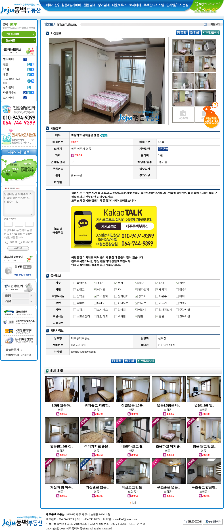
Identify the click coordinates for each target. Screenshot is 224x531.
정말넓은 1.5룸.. (132, 405)
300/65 (168, 413)
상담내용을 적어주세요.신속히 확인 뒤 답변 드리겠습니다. (17, 204)
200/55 (61, 413)
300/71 (133, 413)
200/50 (97, 413)
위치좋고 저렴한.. (97, 405)
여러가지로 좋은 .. (97, 446)
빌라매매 (8, 59)
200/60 (133, 495)
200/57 (61, 454)
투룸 (5, 74)
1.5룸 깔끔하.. (61, 405)
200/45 (97, 495)
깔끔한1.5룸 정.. (61, 446)
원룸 (5, 64)
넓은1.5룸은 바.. (168, 405)
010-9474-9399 (23, 274)
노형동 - (168, 409)
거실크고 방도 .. (132, 487)
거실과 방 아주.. (61, 487)
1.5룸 (6, 69)
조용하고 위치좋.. (168, 446)
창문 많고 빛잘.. (204, 446)
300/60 (204, 413)
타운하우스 (10, 92)
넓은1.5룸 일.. (204, 405)
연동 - (61, 409)
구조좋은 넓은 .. (168, 487)
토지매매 (8, 97)
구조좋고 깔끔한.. (204, 487)
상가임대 (8, 87)
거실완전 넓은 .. (97, 487)
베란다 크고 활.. (132, 446)
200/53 (97, 454)
